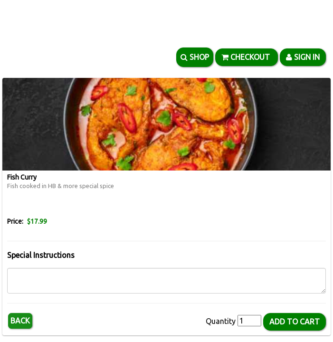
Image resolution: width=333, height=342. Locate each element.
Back (20, 320)
